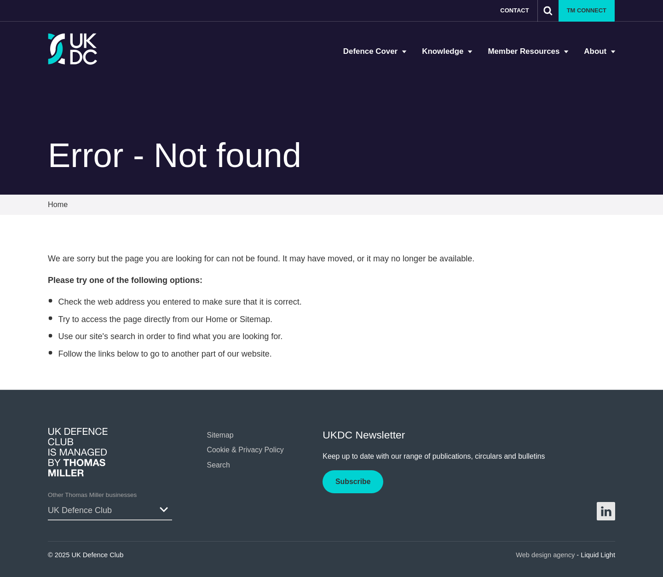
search (122, 336)
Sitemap (255, 319)
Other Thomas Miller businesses (92, 494)
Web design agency (546, 555)
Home (217, 319)
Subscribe (353, 481)
